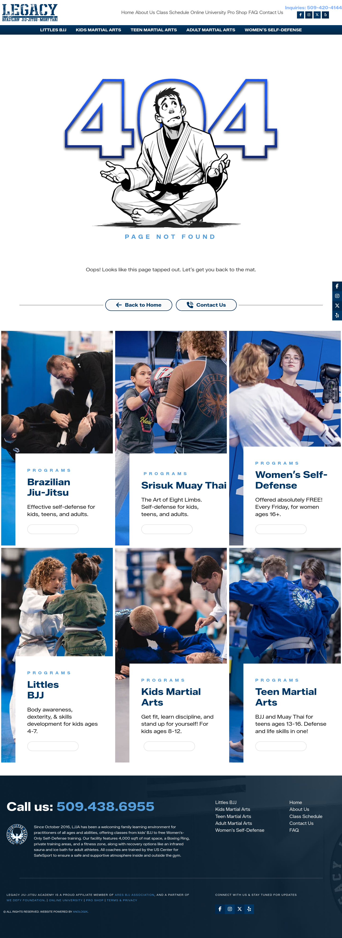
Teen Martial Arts (287, 696)
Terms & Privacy (122, 900)
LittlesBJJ (44, 689)
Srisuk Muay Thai (173, 479)
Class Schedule (305, 816)
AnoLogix (80, 912)
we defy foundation (26, 900)
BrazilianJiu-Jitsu (50, 487)
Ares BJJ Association (135, 894)
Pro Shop (95, 900)
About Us (299, 809)
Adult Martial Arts (233, 823)
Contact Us (301, 823)
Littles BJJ (225, 802)
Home (295, 802)
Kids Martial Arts (172, 696)
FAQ (294, 830)
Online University (66, 900)
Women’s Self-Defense (293, 479)
